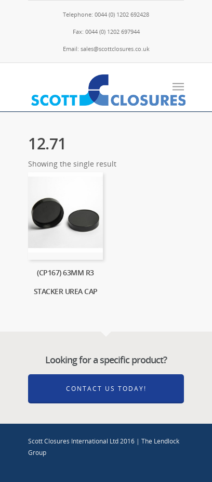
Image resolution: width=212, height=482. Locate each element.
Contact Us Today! (106, 388)
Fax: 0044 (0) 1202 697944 (106, 31)
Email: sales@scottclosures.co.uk (106, 49)
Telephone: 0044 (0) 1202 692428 (106, 14)
